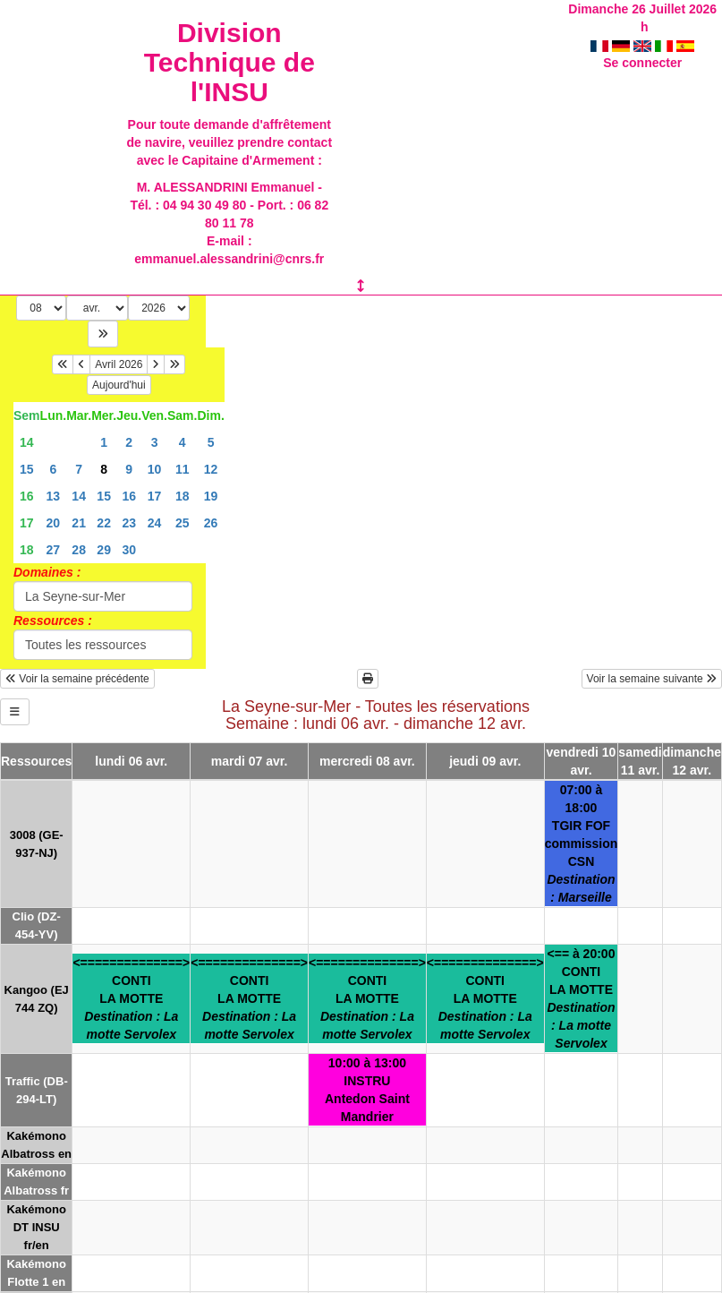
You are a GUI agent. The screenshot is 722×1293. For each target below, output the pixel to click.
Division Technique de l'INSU (229, 62)
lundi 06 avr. (131, 761)
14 (27, 442)
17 (155, 496)
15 (27, 469)
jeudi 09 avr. (485, 761)
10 (155, 469)
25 (182, 523)
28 (79, 550)
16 (27, 496)
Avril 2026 (118, 364)
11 (182, 469)
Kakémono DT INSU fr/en (35, 1227)
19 (211, 496)
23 (129, 523)
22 (104, 523)
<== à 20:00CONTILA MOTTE (581, 998)
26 (211, 523)
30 (129, 550)
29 (104, 550)
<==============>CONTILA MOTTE (131, 998)
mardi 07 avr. (249, 761)
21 (79, 523)
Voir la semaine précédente (77, 678)
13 (54, 496)
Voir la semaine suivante (652, 678)
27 (54, 550)
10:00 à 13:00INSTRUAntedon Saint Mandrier (367, 1090)
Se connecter (642, 63)
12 (211, 469)
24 (155, 523)
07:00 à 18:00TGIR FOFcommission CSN (581, 843)
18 (182, 496)
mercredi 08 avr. (367, 761)
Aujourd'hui (119, 385)
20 (54, 523)
